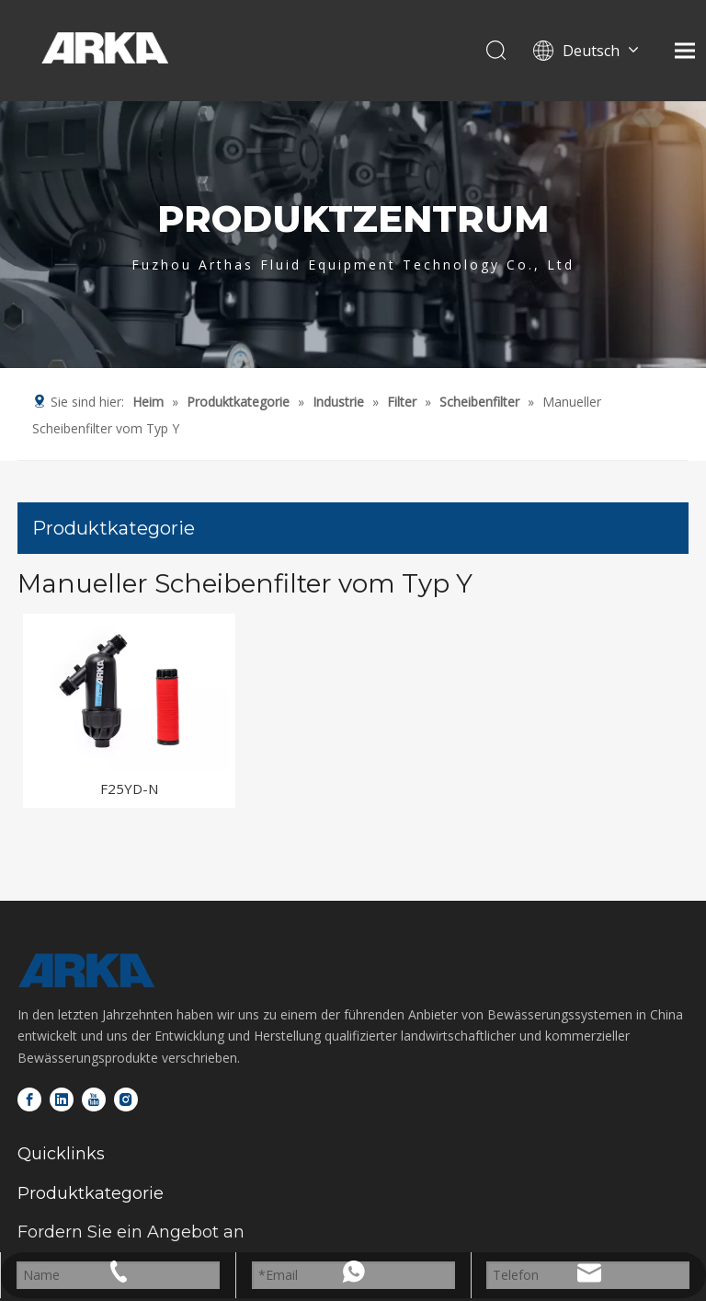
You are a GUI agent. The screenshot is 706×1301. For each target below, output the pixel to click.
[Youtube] (94, 1099)
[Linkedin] (62, 1099)
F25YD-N (129, 788)
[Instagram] (126, 1099)
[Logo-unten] (86, 970)
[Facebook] (29, 1099)
